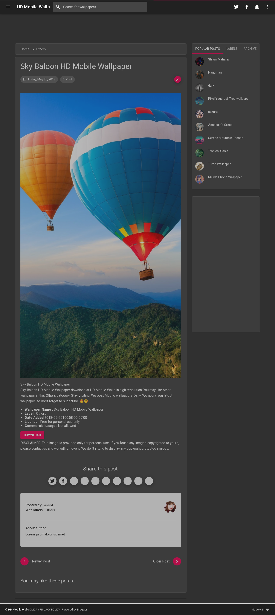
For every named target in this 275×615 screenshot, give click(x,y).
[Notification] (257, 7)
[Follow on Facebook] (246, 7)
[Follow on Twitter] (236, 7)
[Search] (58, 7)
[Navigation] (8, 7)
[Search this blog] (100, 7)
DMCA (33, 609)
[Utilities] (267, 7)
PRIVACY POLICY (50, 609)
